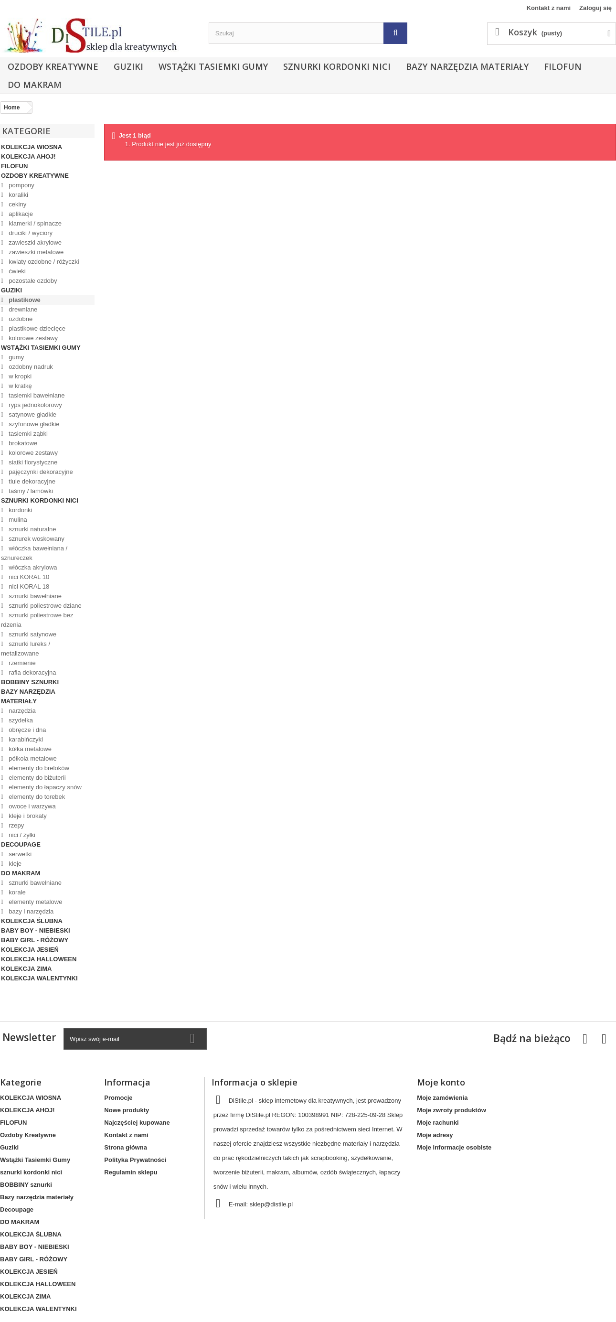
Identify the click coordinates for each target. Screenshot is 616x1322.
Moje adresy (435, 1135)
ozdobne (20, 318)
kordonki (19, 510)
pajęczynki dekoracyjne (40, 471)
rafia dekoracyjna (31, 672)
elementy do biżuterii (36, 777)
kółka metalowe (29, 748)
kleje (14, 863)
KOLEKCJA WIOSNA (31, 146)
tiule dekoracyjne (31, 481)
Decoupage (21, 844)
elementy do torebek (36, 796)
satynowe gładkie (31, 414)
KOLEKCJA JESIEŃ (30, 949)
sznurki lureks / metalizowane (25, 648)
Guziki (128, 66)
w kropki (19, 376)
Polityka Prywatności (135, 1159)
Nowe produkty (126, 1110)
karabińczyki (25, 739)
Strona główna (125, 1147)
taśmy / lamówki (30, 490)
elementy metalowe (35, 901)
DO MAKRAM (35, 84)
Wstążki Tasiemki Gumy (213, 66)
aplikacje (20, 213)
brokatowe (22, 443)
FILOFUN (563, 66)
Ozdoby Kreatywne (53, 66)
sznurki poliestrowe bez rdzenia (37, 620)
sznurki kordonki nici (337, 66)
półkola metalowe (32, 758)
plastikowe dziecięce (36, 328)
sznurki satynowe (31, 634)
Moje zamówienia (442, 1097)
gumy (15, 357)
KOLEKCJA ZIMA (26, 968)
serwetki (19, 854)
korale (16, 892)
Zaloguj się (595, 7)
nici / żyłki (21, 834)
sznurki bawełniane (34, 596)
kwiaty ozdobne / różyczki (43, 261)
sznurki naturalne (31, 529)
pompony (20, 185)
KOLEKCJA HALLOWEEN (38, 959)
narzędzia (21, 710)
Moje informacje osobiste (454, 1147)
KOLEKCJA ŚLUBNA (32, 920)
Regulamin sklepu (130, 1172)
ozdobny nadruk (30, 366)
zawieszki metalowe (35, 252)
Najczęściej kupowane (137, 1122)
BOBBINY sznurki (30, 682)
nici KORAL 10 (28, 576)
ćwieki (16, 271)
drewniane (22, 309)
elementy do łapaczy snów (44, 787)
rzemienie (21, 662)
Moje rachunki (437, 1122)
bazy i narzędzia (30, 911)
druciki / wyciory (30, 232)
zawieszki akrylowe (34, 242)
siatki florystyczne (32, 462)
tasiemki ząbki (27, 433)
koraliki (17, 194)
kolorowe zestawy (32, 338)
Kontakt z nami (549, 7)
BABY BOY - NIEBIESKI (35, 930)
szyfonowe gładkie (33, 424)
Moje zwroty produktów (451, 1110)
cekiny (16, 204)
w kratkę (19, 385)
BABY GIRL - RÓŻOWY (34, 940)
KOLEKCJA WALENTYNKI (39, 978)
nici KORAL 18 (28, 586)
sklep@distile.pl (271, 1204)
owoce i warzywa (31, 806)
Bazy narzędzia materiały (467, 66)
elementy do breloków (38, 768)
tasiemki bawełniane (36, 395)
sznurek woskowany (35, 538)
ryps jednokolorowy (34, 404)
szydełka (20, 720)
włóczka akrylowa (32, 567)
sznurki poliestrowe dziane (44, 605)
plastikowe (24, 299)
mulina (17, 519)
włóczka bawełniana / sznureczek (34, 553)
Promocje (118, 1097)
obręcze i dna (26, 729)
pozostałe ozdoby (32, 280)
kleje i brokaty (27, 815)
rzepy (15, 825)
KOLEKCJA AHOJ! (28, 156)
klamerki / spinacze (34, 223)
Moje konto (441, 1082)
